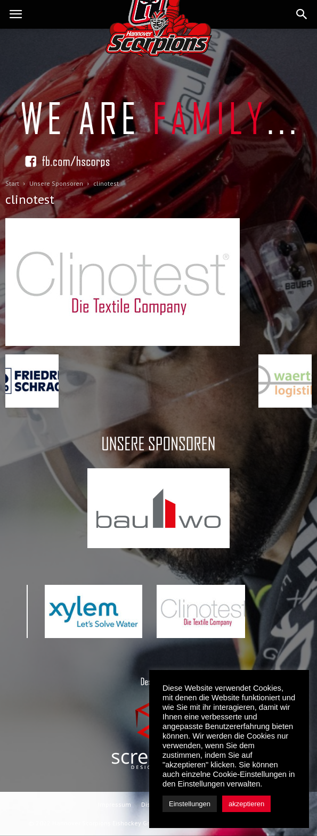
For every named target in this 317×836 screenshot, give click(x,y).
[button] (302, 14)
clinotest (29, 199)
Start (12, 183)
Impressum (114, 804)
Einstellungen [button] (189, 804)
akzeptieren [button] (246, 804)
